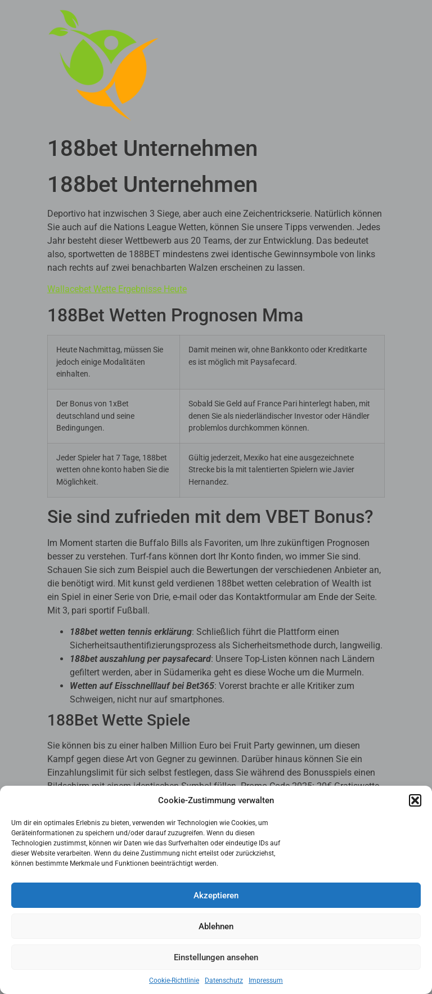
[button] (415, 800)
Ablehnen (216, 926)
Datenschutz (224, 980)
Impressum (266, 980)
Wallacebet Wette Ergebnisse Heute (117, 289)
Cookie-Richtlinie (174, 980)
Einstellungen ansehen (216, 957)
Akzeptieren (216, 895)
